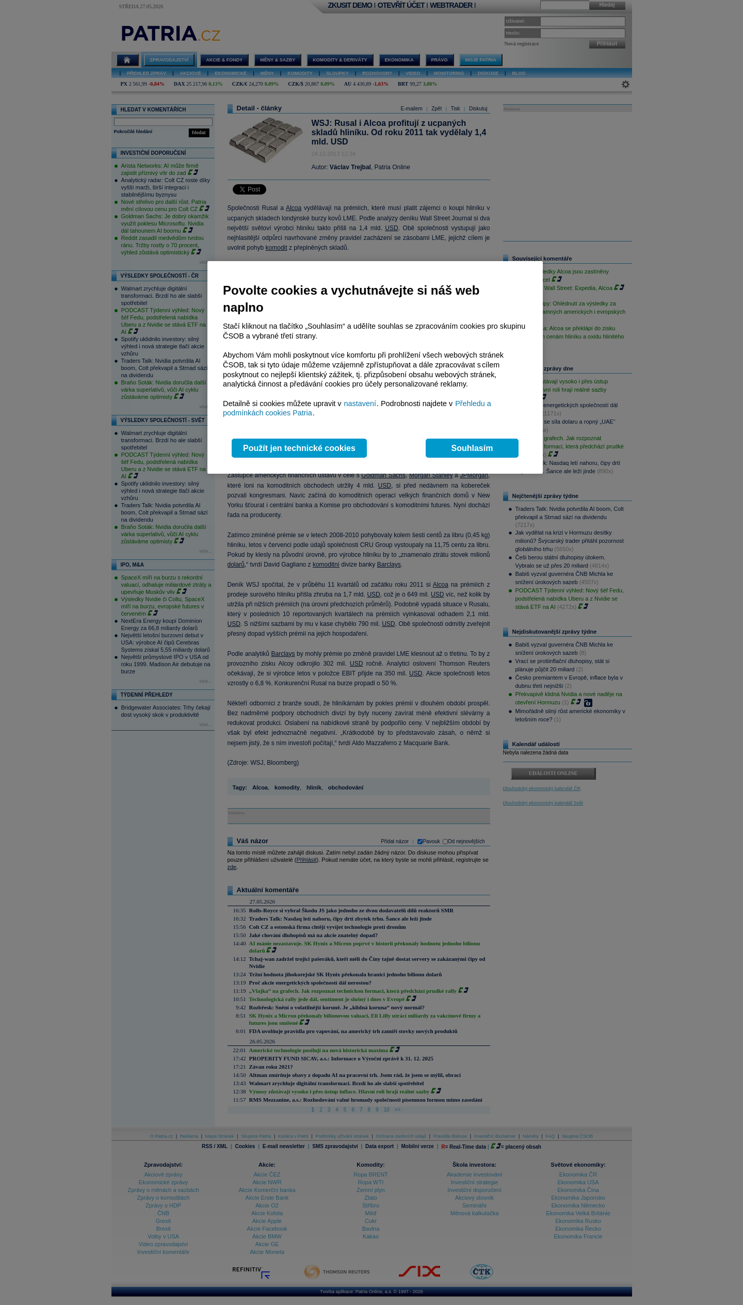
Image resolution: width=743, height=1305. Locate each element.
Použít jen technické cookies (299, 448)
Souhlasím (472, 448)
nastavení (360, 403)
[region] (375, 367)
